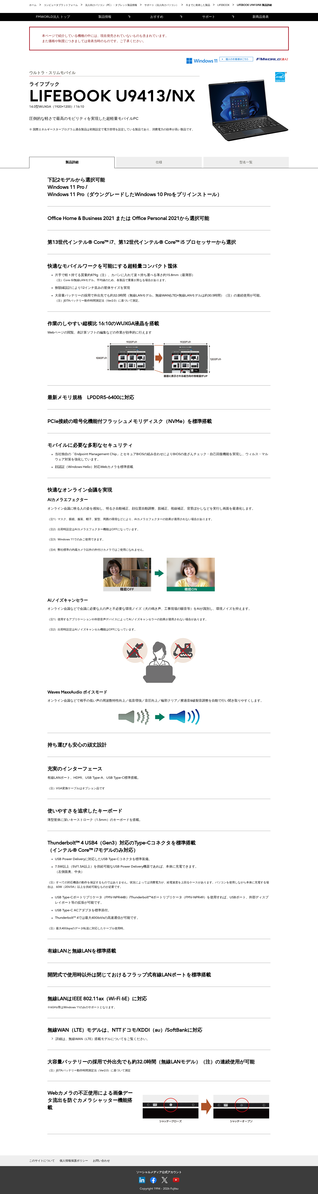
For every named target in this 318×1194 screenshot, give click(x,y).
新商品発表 (260, 17)
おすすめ (156, 17)
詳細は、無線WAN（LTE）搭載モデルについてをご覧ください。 (103, 1039)
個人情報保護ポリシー (74, 1160)
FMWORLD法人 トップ (53, 17)
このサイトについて (42, 1160)
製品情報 (104, 17)
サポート (208, 17)
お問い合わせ (101, 1160)
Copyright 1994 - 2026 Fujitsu (159, 1188)
